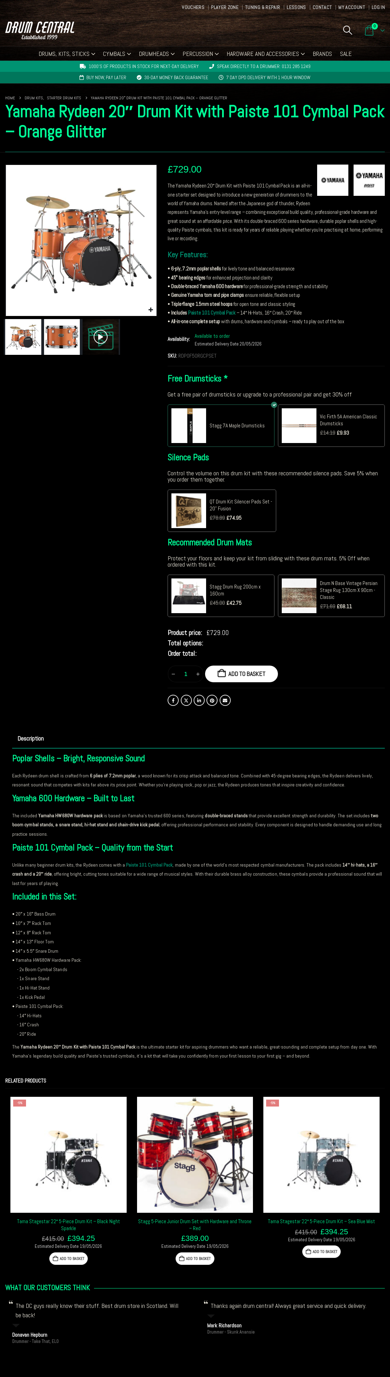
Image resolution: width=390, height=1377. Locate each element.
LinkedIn (199, 700)
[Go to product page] (68, 1155)
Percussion (198, 54)
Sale (346, 54)
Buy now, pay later (106, 77)
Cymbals (114, 54)
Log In (378, 7)
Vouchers (193, 7)
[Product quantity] (185, 674)
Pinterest (212, 700)
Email (225, 700)
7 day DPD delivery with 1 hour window (268, 77)
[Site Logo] (39, 30)
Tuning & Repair (262, 7)
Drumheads (154, 54)
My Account (351, 7)
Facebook (173, 700)
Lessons (296, 7)
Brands (322, 54)
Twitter (186, 700)
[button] (347, 30)
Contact (322, 7)
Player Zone (224, 7)
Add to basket (246, 674)
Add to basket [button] (72, 1258)
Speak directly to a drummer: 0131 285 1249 (264, 66)
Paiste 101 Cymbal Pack (212, 312)
